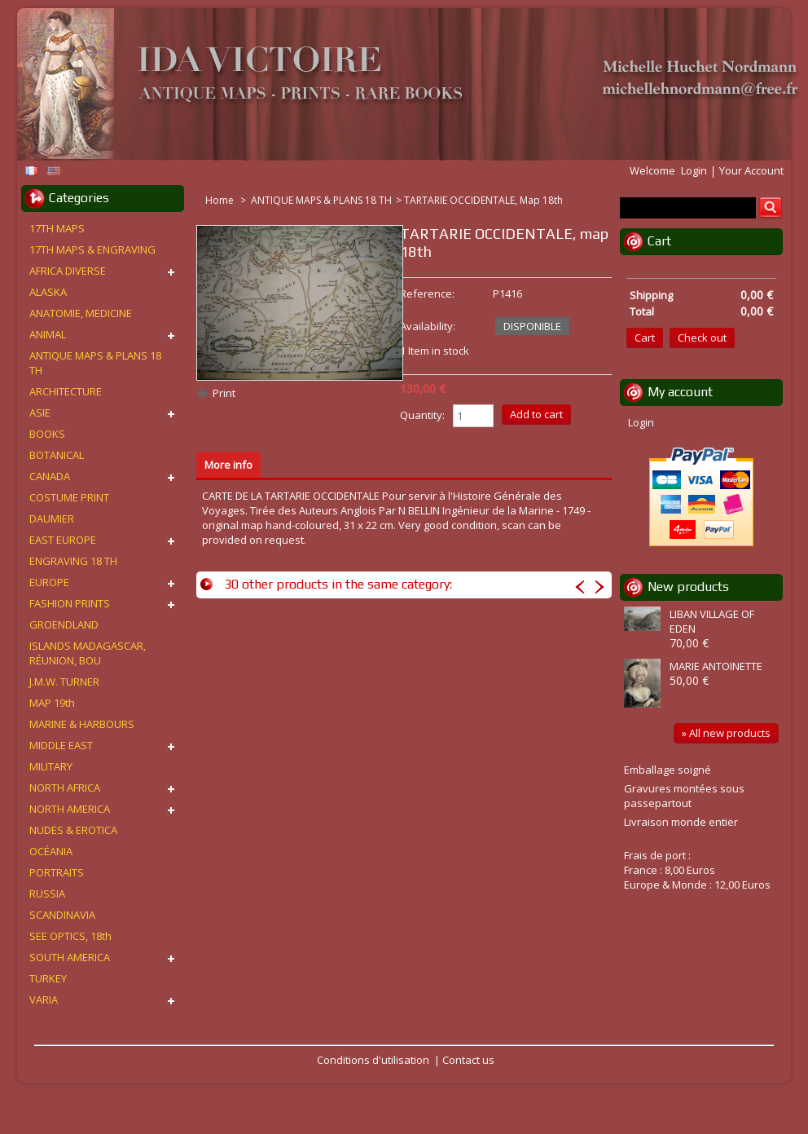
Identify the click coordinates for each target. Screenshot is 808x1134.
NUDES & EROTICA (73, 830)
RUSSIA (47, 893)
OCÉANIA (50, 851)
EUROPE (49, 582)
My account (680, 391)
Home (220, 200)
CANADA (49, 476)
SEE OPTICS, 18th (70, 936)
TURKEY (48, 978)
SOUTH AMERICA (69, 957)
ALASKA (48, 292)
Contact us (468, 1059)
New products (688, 586)
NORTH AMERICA (69, 808)
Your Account (751, 170)
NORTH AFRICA (64, 787)
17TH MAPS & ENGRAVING (92, 249)
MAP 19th (52, 702)
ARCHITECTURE (65, 391)
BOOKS (47, 433)
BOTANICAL (56, 455)
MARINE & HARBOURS (81, 724)
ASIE (39, 412)
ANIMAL (47, 334)
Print (224, 393)
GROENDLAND (64, 624)
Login (694, 170)
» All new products (726, 733)
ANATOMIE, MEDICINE (80, 313)
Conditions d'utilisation (373, 1059)
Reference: (427, 293)
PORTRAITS (56, 872)
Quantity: (422, 415)
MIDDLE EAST (61, 745)
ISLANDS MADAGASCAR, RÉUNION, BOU (87, 653)
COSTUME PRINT (69, 497)
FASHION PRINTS (69, 603)
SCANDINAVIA (62, 914)
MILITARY (50, 766)
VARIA (43, 999)
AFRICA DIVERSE (67, 270)
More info (228, 464)
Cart (659, 241)
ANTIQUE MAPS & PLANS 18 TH (321, 200)
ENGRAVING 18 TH (73, 561)
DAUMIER (51, 518)
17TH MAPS (57, 228)
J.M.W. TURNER (64, 681)
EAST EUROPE (62, 539)
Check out (702, 337)
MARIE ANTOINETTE (716, 666)
